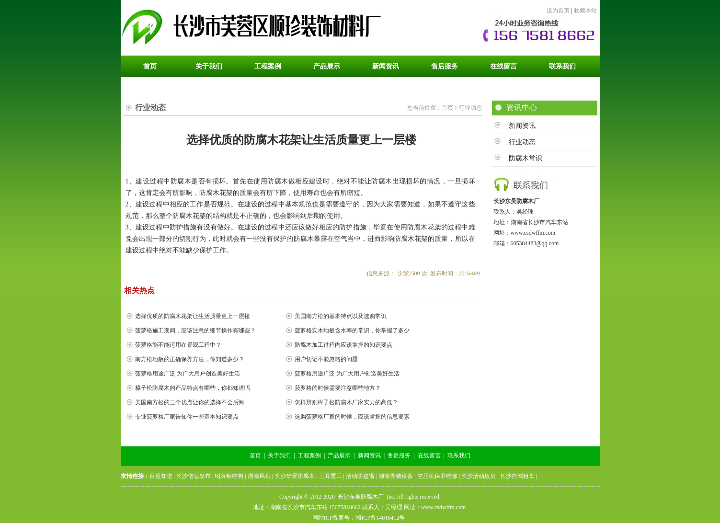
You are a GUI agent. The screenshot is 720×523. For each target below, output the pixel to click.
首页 (255, 455)
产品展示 (339, 455)
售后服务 (399, 455)
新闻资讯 (522, 125)
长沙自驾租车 (517, 476)
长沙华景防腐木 (294, 476)
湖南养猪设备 (395, 476)
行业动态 (522, 142)
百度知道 (160, 476)
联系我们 (458, 455)
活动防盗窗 (360, 476)
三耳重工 (330, 476)
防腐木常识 (525, 158)
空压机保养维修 (437, 476)
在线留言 (429, 455)
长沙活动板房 (478, 476)
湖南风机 (259, 476)
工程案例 (309, 455)
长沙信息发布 (193, 476)
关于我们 (279, 455)
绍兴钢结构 (229, 476)
